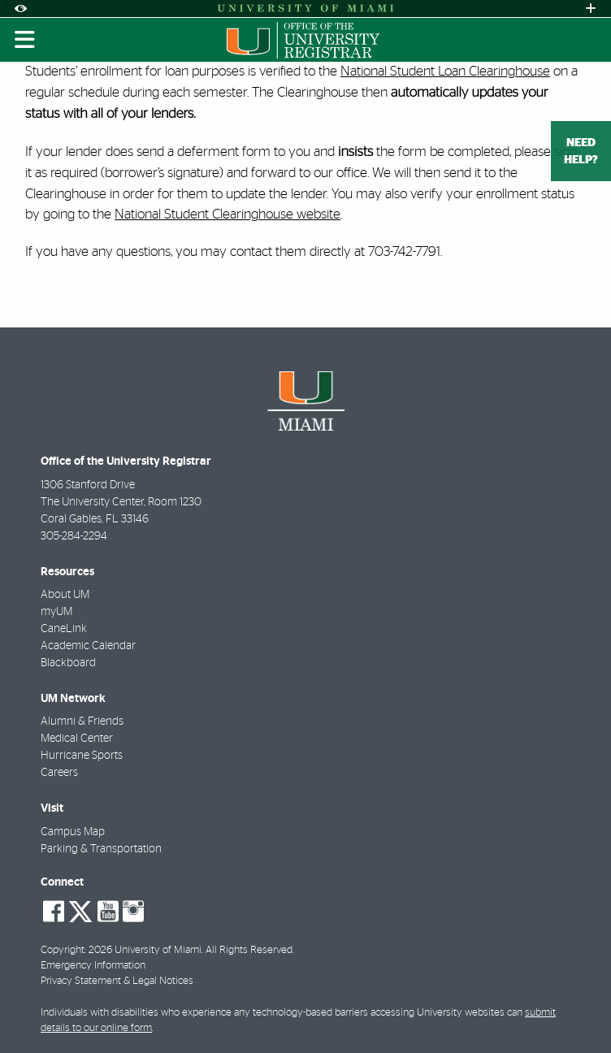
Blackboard (68, 663)
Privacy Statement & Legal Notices (117, 981)
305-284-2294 (74, 536)
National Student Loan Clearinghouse (445, 71)
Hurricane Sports (82, 755)
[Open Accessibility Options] (20, 8)
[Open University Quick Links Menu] (590, 8)
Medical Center (77, 738)
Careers (59, 772)
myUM (56, 612)
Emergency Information (93, 965)
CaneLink (64, 629)
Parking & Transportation (101, 849)
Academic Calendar (88, 646)
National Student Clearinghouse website (227, 214)
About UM (65, 594)
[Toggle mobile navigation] (25, 40)
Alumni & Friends (82, 721)
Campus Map (73, 832)
